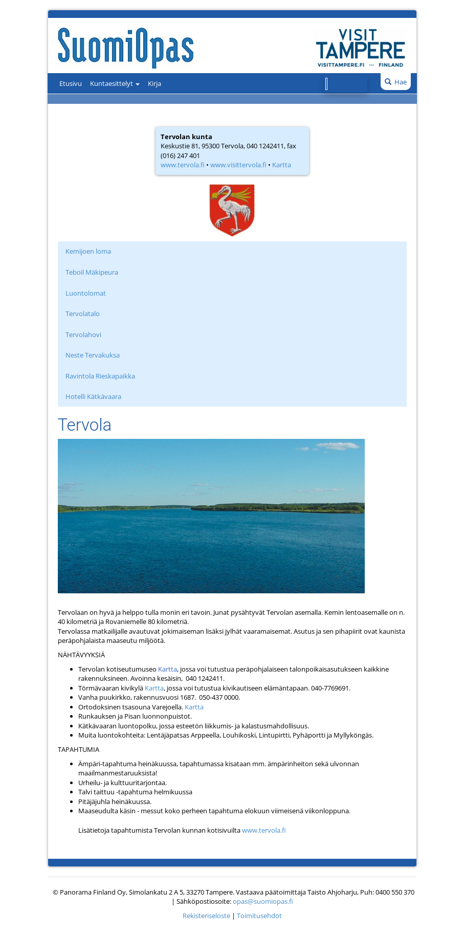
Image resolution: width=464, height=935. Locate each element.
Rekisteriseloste (206, 915)
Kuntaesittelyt (115, 83)
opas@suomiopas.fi (263, 901)
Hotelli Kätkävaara (93, 396)
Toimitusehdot (259, 915)
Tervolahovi (83, 334)
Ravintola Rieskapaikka (100, 376)
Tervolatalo (82, 313)
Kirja (154, 83)
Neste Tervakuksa (92, 355)
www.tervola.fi (183, 164)
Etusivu (70, 83)
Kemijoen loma (88, 251)
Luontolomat (85, 293)
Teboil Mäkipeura (91, 272)
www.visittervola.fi (238, 164)
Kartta (281, 164)
